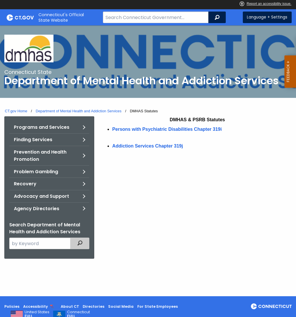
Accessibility (35, 306)
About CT (70, 306)
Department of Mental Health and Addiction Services (78, 111)
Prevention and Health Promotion (40, 156)
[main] (148, 160)
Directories (93, 306)
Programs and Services (41, 127)
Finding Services (33, 139)
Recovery (25, 183)
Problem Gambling (36, 171)
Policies (11, 306)
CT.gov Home (16, 111)
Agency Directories (36, 208)
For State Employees (157, 306)
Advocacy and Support (41, 196)
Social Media (121, 306)
